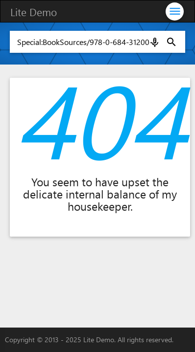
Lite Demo (33, 11)
